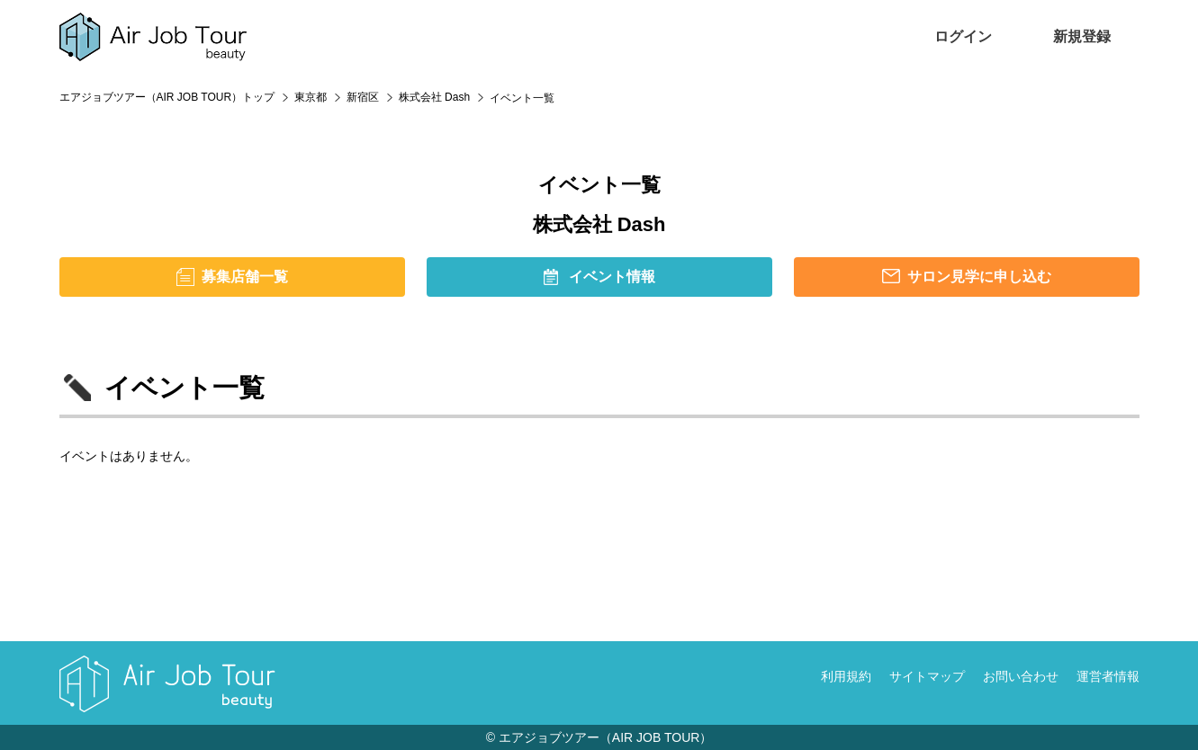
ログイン (963, 36)
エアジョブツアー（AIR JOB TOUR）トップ (167, 97)
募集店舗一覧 (245, 276)
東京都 (310, 97)
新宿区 (363, 97)
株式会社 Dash (434, 97)
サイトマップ (927, 676)
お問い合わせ (1020, 676)
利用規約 (846, 676)
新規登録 (1082, 36)
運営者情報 (1107, 676)
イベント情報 (612, 276)
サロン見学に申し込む (979, 276)
